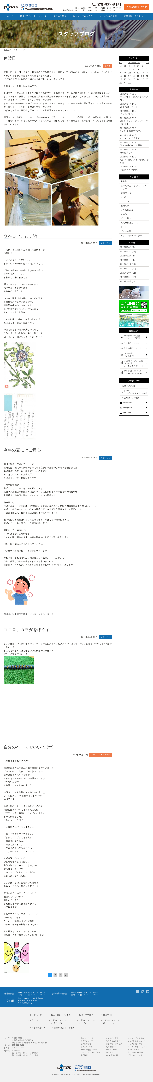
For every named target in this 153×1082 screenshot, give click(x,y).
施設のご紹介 (111, 1050)
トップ (6, 50)
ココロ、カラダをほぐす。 (29, 629)
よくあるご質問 (112, 1038)
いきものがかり (128, 210)
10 (129, 73)
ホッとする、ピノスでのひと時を (134, 97)
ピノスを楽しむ (128, 231)
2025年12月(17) (128, 264)
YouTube (127, 413)
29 (121, 83)
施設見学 (109, 1052)
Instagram (127, 408)
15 (121, 76)
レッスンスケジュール (137, 1041)
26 (138, 79)
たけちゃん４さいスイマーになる (134, 187)
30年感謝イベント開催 (131, 143)
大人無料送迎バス (129, 223)
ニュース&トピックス (61, 1015)
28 (147, 79)
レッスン (125, 201)
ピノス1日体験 (86, 1047)
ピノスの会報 (86, 1044)
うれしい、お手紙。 (22, 235)
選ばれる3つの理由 (135, 1052)
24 (129, 79)
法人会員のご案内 (113, 1041)
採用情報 (84, 1055)
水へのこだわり (87, 1038)
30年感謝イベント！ (130, 105)
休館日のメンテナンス (131, 168)
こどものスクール (64, 1021)
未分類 (124, 181)
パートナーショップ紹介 (90, 1052)
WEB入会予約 (133, 1050)
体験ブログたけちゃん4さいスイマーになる (134, 392)
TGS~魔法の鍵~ (112, 1055)
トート (124, 227)
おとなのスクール (38, 1028)
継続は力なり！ (128, 151)
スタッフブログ (129, 386)
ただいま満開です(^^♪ (130, 129)
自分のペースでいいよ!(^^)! (29, 747)
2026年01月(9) (127, 260)
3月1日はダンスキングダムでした (134, 160)
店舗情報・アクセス (114, 1044)
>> (147, 63)
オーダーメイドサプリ (131, 136)
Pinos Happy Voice (89, 1050)
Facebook (127, 403)
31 (129, 83)
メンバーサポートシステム (138, 1047)
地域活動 (125, 206)
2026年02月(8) (127, 256)
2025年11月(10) (128, 268)
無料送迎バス (111, 1047)
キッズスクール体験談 (100, 755)
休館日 (10, 58)
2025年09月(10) (128, 277)
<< (120, 63)
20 (142, 76)
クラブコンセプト (88, 1041)
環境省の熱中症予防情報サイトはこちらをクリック (29, 614)
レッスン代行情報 (135, 1044)
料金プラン (108, 1015)
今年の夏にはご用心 (22, 450)
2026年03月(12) (128, 251)
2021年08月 (134, 63)
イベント (125, 197)
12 (138, 73)
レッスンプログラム (136, 1038)
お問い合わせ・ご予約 (64, 1028)
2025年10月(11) (128, 273)
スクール (34, 1020)
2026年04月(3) (127, 247)
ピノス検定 (126, 218)
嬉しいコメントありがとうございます (134, 121)
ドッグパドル (128, 112)
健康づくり (105, 243)
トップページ (36, 1015)
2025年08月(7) (127, 281)
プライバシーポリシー (137, 1055)
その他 (107, 66)
